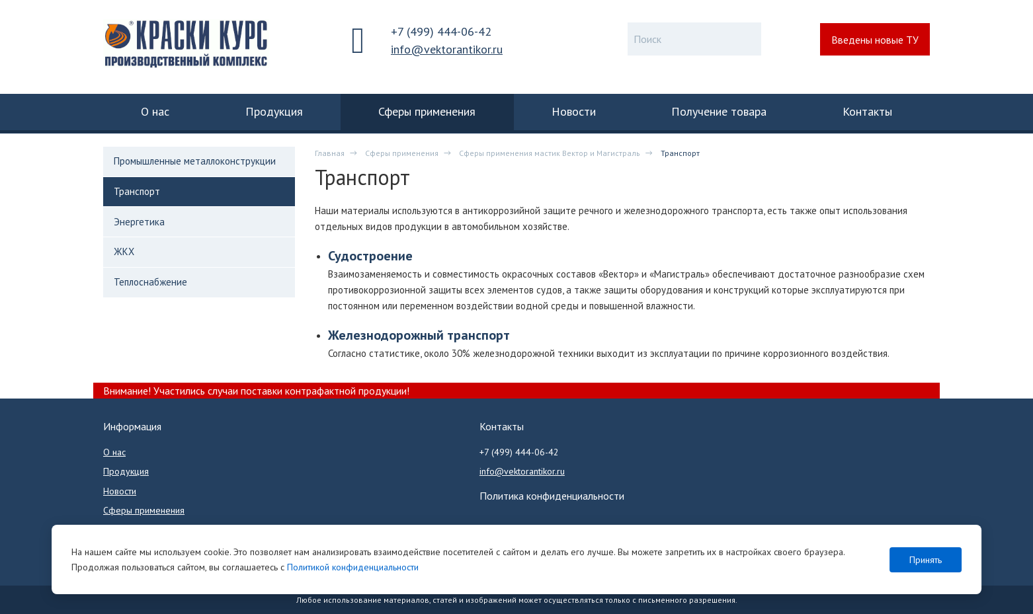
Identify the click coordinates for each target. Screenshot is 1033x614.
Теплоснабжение (150, 282)
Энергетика (139, 221)
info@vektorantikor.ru (447, 49)
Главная (330, 153)
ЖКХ (124, 251)
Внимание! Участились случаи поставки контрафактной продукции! (256, 390)
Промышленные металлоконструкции (195, 161)
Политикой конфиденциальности (353, 567)
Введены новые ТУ (875, 39)
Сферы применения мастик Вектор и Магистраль (549, 153)
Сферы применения (401, 153)
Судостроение (370, 255)
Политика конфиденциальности (551, 495)
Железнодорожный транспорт (419, 335)
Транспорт (137, 191)
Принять (925, 560)
